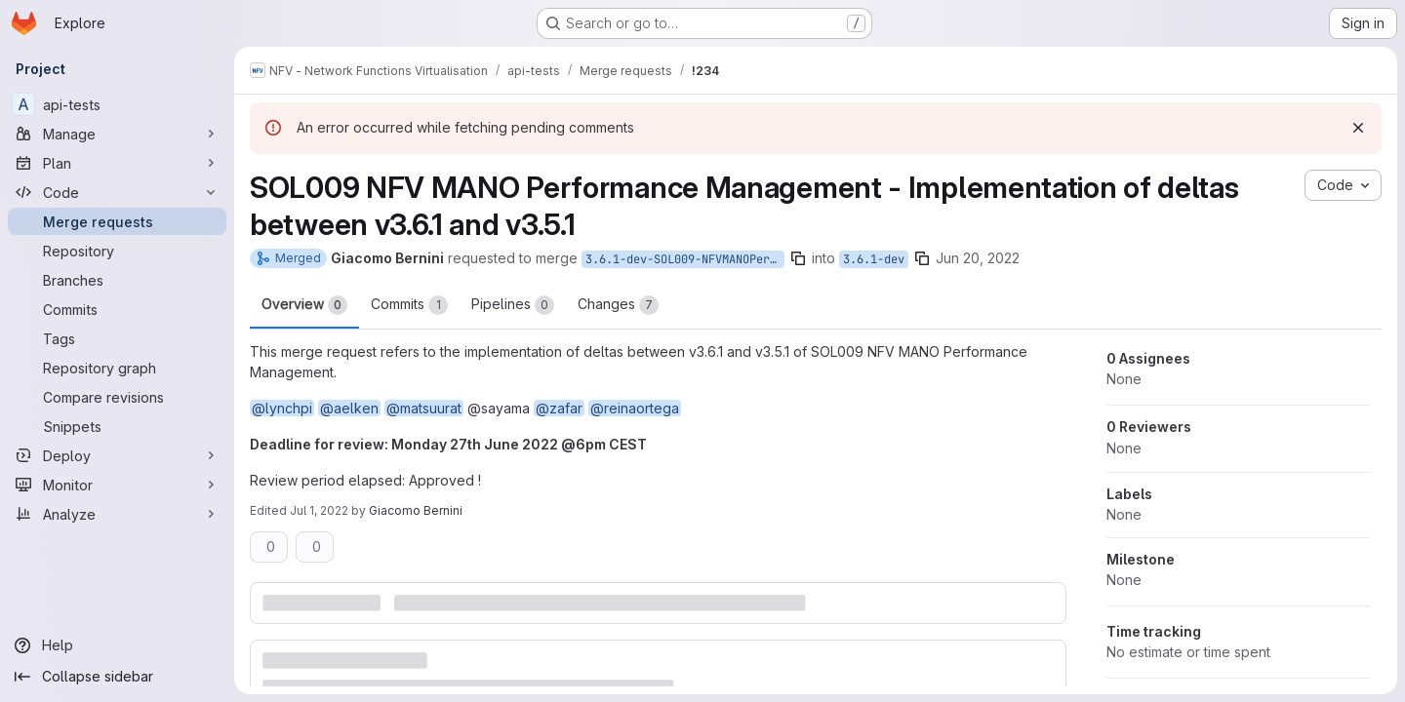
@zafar (559, 408)
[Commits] (117, 309)
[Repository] (117, 250)
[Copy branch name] (798, 258)
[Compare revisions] (117, 396)
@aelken (349, 408)
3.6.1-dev (873, 259)
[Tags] (117, 338)
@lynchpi (282, 408)
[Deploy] (117, 455)
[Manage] (117, 133)
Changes (618, 305)
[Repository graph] (117, 367)
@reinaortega (634, 408)
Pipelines (512, 305)
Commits (409, 305)
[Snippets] (117, 426)
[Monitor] (117, 484)
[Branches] (117, 279)
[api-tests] (117, 104)
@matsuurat (424, 408)
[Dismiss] (1358, 127)
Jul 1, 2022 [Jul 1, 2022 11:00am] (319, 510)
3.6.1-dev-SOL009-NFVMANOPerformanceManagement (684, 259)
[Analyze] (117, 513)
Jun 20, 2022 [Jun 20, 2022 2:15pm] (978, 258)
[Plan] (117, 162)
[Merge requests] (117, 221)
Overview (304, 305)
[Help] (117, 645)
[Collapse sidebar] (117, 676)
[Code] (117, 192)
